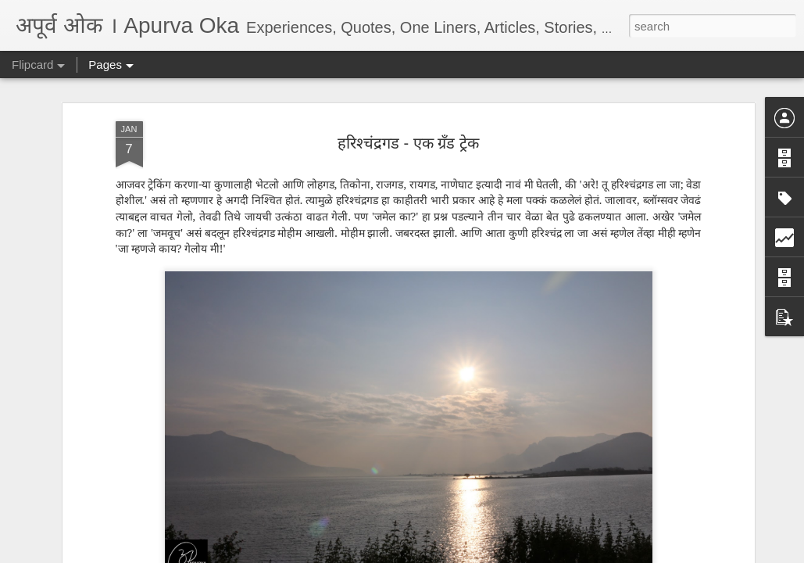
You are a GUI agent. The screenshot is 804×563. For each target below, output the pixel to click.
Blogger (451, 554)
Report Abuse (496, 554)
